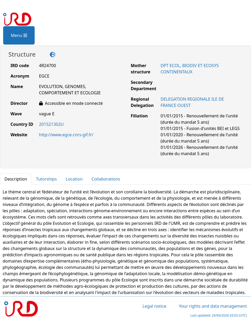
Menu (19, 35)
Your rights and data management (213, 306)
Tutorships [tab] (46, 179)
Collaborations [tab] (106, 179)
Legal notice (154, 306)
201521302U (51, 124)
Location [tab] (74, 179)
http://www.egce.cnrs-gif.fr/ (66, 135)
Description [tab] (15, 179)
